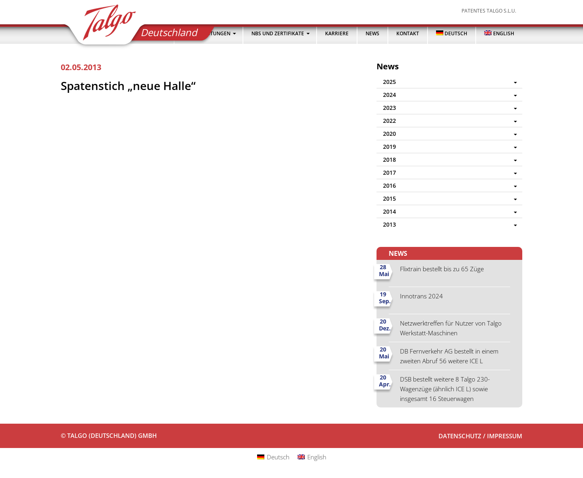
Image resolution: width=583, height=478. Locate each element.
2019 (389, 146)
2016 (389, 185)
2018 (389, 159)
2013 (389, 224)
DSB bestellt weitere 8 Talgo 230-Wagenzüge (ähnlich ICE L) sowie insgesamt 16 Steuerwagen (445, 389)
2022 (389, 120)
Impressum (504, 436)
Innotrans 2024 (421, 296)
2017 (389, 172)
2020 (389, 133)
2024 (389, 95)
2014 (389, 211)
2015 (389, 198)
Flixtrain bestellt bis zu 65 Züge (442, 269)
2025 (389, 82)
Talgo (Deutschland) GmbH (104, 25)
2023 (389, 107)
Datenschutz (459, 436)
